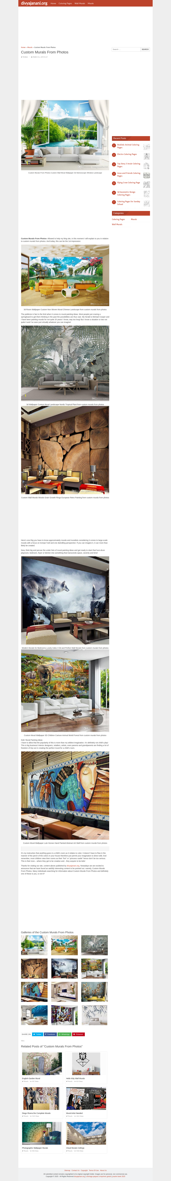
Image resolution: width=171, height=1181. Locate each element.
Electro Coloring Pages (127, 154)
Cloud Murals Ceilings (75, 1148)
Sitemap (67, 1170)
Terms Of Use (94, 1170)
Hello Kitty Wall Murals (75, 1078)
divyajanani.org (34, 3)
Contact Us (75, 1170)
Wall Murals (80, 3)
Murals (91, 3)
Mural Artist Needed (74, 1113)
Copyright (84, 1170)
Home (53, 3)
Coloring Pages (65, 3)
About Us (103, 1170)
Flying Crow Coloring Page (128, 182)
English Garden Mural (31, 1078)
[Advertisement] (85, 27)
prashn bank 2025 (118, 1176)
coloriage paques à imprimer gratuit (98, 1176)
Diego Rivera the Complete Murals (36, 1113)
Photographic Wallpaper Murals (35, 1148)
